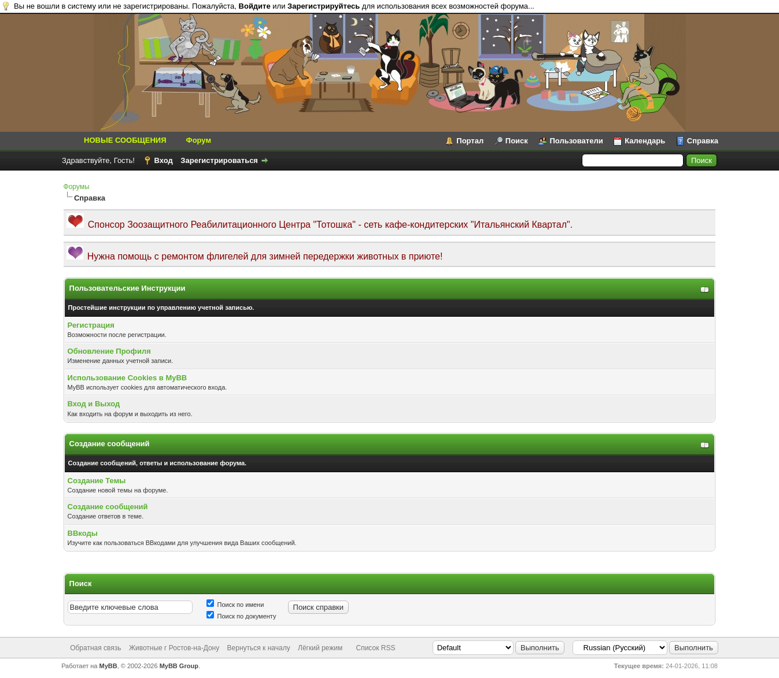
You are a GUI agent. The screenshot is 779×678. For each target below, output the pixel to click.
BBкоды (83, 533)
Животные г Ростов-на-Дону (174, 648)
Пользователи (576, 140)
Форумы (77, 187)
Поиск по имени (235, 604)
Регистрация (91, 325)
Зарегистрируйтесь (323, 6)
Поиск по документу (241, 616)
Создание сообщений (108, 506)
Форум (198, 140)
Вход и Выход (94, 403)
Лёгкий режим (320, 648)
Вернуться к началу (258, 648)
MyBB (108, 665)
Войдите (255, 6)
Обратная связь (95, 648)
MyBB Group (179, 665)
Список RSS (375, 648)
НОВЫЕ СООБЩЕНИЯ (125, 140)
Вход (163, 160)
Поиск (516, 140)
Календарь (645, 140)
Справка (702, 140)
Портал (469, 140)
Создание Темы (97, 480)
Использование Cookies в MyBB (127, 377)
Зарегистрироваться (219, 160)
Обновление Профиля (109, 351)
